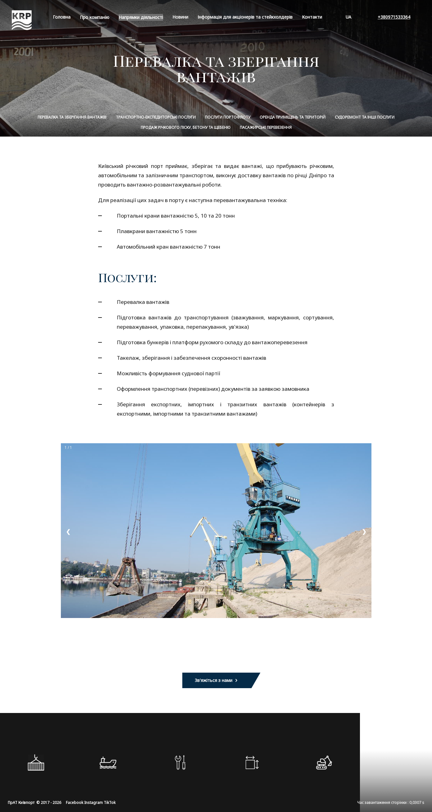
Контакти (312, 17)
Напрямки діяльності (141, 17)
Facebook (74, 802)
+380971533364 (394, 17)
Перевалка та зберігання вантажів (72, 117)
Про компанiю (94, 17)
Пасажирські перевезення (266, 127)
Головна (61, 17)
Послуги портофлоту (227, 117)
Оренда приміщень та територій (292, 117)
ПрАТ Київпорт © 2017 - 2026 (34, 802)
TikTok (110, 802)
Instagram (93, 802)
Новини (180, 17)
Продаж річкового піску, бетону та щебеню (185, 127)
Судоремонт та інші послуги (364, 117)
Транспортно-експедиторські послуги (156, 117)
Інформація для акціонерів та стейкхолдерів (245, 17)
